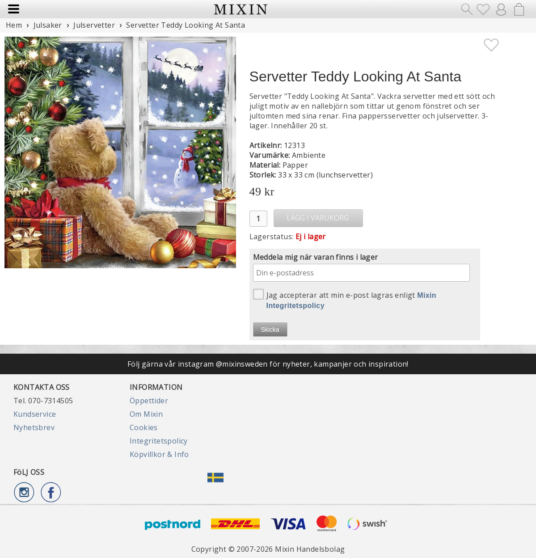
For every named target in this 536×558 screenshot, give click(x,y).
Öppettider (149, 401)
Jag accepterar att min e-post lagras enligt (345, 299)
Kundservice (34, 414)
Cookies (144, 427)
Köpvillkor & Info (159, 454)
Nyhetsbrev (34, 427)
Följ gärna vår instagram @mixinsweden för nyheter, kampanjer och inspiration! (268, 364)
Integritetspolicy (159, 441)
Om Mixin (146, 414)
